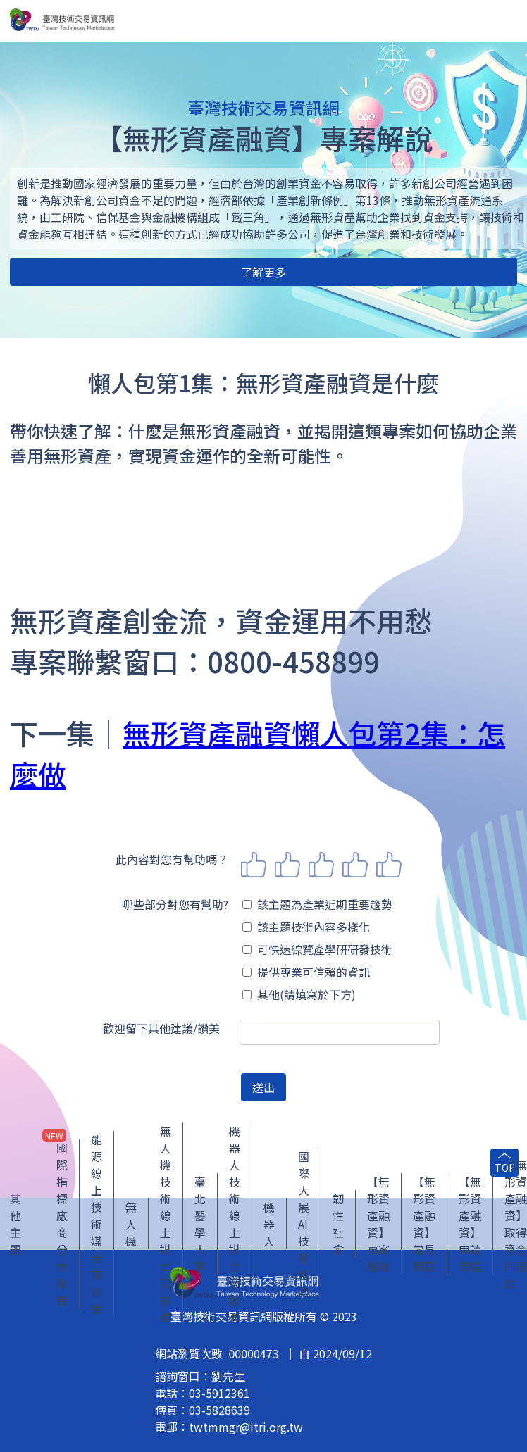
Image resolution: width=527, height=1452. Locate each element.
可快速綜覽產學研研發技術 (317, 949)
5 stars (389, 865)
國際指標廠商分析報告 (62, 1223)
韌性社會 (338, 1224)
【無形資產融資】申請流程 (470, 1224)
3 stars (321, 865)
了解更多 (263, 271)
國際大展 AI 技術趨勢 (303, 1224)
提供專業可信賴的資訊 (306, 971)
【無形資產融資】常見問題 (424, 1224)
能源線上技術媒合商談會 (96, 1224)
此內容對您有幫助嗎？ (172, 859)
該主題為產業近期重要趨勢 (317, 904)
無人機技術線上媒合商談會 (165, 1223)
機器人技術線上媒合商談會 (234, 1223)
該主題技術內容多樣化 (306, 926)
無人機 (131, 1223)
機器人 (269, 1223)
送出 (263, 1087)
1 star (254, 865)
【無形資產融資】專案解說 (378, 1224)
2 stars (287, 865)
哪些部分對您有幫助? (175, 904)
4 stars (355, 865)
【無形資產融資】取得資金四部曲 (515, 1223)
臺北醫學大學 (200, 1224)
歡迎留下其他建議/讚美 (161, 1028)
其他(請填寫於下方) (299, 994)
